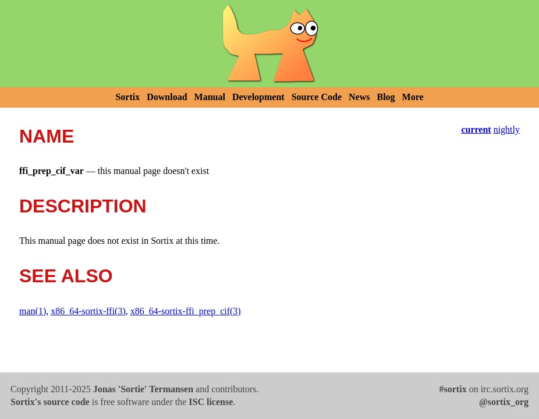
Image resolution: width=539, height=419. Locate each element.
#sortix (453, 389)
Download (167, 97)
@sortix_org (504, 402)
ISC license (211, 402)
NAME (46, 136)
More (413, 97)
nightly (507, 129)
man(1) (32, 311)
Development (258, 97)
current (476, 129)
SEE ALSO (66, 275)
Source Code (317, 97)
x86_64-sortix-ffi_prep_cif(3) (185, 311)
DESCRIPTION (83, 206)
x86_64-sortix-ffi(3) (88, 311)
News (359, 97)
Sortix (127, 97)
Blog (386, 97)
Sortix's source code (50, 402)
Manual (209, 97)
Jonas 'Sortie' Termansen (143, 389)
